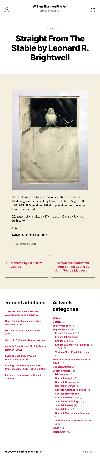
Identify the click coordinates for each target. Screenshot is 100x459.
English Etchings (64, 333)
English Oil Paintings (66, 337)
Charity (57, 321)
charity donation (62, 325)
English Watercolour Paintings (72, 344)
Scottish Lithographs (67, 393)
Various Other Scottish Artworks (73, 420)
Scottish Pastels (64, 405)
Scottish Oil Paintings (67, 401)
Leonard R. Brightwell (26, 244)
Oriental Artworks (63, 367)
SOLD (50, 28)
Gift (60, 348)
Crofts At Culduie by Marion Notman (25, 340)
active (56, 318)
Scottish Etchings (65, 386)
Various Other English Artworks (72, 352)
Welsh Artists (60, 431)
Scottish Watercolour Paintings (72, 413)
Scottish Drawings (65, 382)
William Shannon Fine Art (50, 6)
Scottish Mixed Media (67, 397)
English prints (63, 340)
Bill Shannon (62, 374)
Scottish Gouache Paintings (70, 389)
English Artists (61, 329)
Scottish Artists (61, 370)
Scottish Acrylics (64, 378)
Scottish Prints (63, 409)
